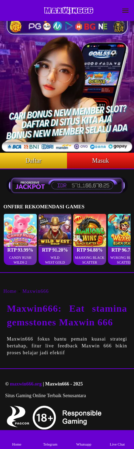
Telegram (50, 439)
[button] (20, 240)
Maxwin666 (35, 291)
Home (9, 291)
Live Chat (117, 439)
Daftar (34, 160)
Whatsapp (84, 439)
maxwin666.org (26, 384)
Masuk (100, 160)
